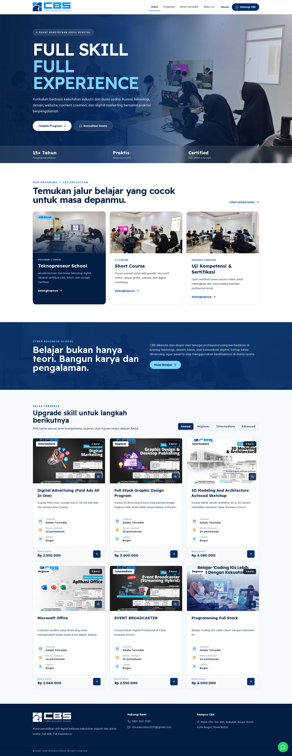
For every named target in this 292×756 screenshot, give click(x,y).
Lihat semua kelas (244, 202)
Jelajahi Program (52, 126)
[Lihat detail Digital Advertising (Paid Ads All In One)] (97, 554)
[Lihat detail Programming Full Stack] (251, 681)
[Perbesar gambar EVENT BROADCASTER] (175, 604)
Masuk (225, 7)
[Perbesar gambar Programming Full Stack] (252, 604)
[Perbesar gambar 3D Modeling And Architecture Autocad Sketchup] (252, 476)
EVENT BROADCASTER (136, 618)
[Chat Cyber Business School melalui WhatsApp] (283, 747)
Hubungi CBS (246, 7)
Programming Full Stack (214, 618)
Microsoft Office (52, 618)
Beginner (203, 426)
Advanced (248, 426)
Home (154, 6)
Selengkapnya (50, 290)
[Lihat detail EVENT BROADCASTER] (174, 681)
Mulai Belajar (165, 365)
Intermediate (225, 426)
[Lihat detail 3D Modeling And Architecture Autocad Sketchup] (251, 554)
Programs (169, 6)
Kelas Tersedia (189, 6)
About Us (209, 6)
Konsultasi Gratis (93, 126)
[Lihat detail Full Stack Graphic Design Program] (174, 554)
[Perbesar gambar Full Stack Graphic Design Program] (175, 476)
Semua (186, 426)
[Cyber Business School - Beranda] (52, 7)
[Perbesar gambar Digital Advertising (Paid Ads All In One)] (98, 476)
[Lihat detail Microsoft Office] (97, 681)
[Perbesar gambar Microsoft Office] (98, 604)
